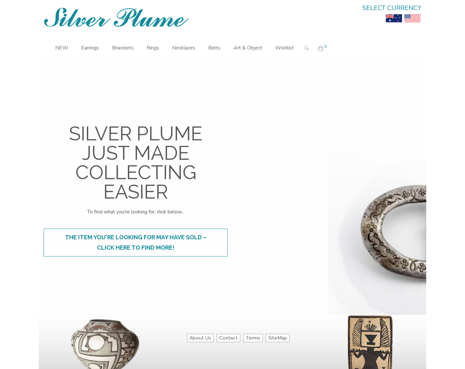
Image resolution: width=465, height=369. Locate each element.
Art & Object (247, 47)
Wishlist (284, 47)
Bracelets (123, 47)
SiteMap (277, 338)
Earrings (90, 47)
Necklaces (183, 47)
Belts (214, 47)
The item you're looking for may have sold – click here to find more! (136, 242)
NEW (61, 47)
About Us (200, 338)
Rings (153, 47)
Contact (228, 338)
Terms (253, 338)
